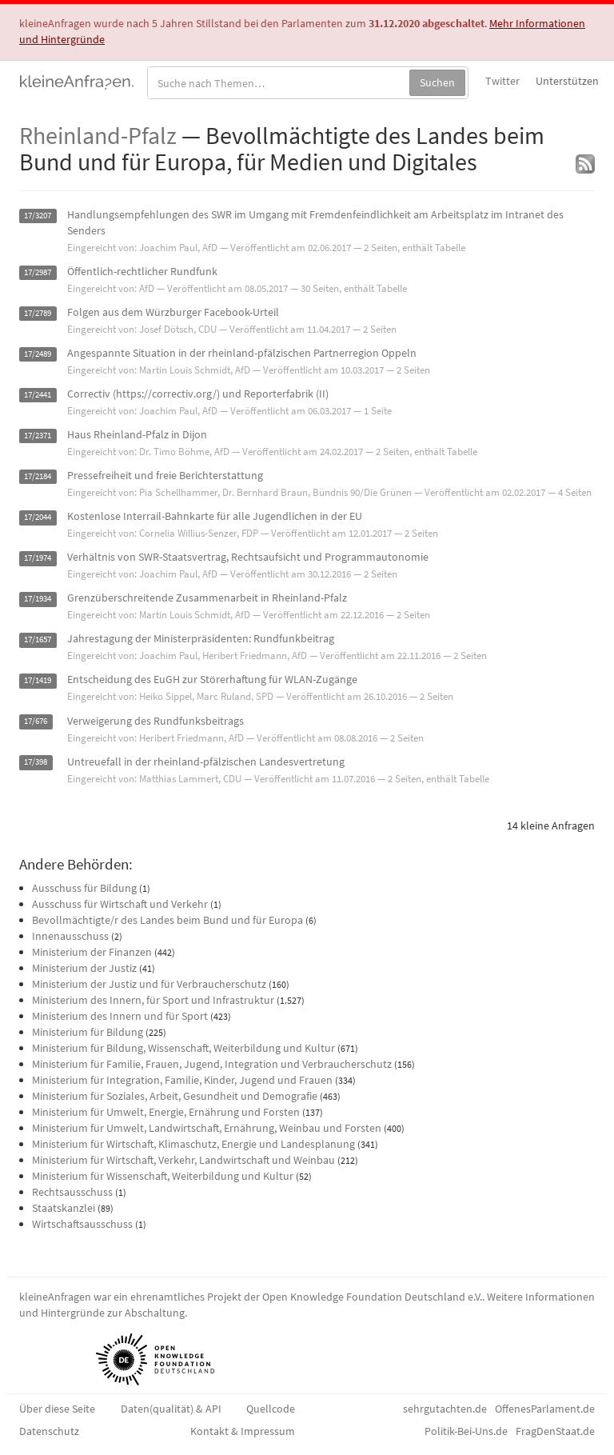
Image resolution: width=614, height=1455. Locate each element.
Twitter (502, 81)
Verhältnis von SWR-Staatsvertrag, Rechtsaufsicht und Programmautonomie (248, 557)
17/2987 (37, 272)
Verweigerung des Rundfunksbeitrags (155, 721)
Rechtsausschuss (72, 1192)
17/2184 (37, 476)
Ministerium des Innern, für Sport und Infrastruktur (153, 1000)
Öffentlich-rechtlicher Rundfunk (142, 271)
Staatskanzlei (63, 1208)
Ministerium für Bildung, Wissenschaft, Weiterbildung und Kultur (183, 1048)
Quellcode (270, 1408)
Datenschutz (49, 1431)
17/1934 (37, 599)
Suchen (437, 82)
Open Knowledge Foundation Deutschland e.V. (372, 1296)
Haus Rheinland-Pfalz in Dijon (137, 434)
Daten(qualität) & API (171, 1408)
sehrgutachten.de (445, 1408)
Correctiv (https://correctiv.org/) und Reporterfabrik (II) (198, 393)
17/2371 (37, 435)
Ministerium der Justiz (84, 968)
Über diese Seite (57, 1408)
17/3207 (37, 215)
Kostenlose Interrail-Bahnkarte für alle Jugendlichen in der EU (214, 516)
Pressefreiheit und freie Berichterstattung (165, 475)
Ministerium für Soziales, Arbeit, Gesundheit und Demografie (174, 1096)
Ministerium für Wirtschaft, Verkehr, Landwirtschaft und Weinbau (183, 1160)
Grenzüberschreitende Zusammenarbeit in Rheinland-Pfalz (207, 597)
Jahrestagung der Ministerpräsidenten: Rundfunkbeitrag (200, 638)
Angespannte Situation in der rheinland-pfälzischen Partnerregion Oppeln (242, 353)
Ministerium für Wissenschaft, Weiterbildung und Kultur (162, 1176)
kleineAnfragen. (77, 81)
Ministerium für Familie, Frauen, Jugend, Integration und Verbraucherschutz (212, 1064)
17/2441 (37, 395)
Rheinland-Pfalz (98, 135)
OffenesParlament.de (545, 1408)
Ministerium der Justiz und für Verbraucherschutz (149, 984)
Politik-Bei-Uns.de (466, 1431)
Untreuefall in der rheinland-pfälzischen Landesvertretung (206, 761)
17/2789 (37, 313)
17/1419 (37, 680)
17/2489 (37, 354)
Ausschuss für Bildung (84, 888)
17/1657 (37, 639)
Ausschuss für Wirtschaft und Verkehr (120, 904)
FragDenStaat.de (555, 1431)
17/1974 (37, 558)
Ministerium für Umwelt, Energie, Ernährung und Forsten (166, 1112)
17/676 (35, 722)
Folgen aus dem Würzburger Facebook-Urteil (173, 312)
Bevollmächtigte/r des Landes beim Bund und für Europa (167, 920)
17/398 (35, 762)
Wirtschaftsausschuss (82, 1224)
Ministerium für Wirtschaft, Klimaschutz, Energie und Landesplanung (193, 1144)
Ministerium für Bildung (87, 1032)
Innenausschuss (70, 936)
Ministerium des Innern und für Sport (120, 1016)
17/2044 (37, 517)
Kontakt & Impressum (242, 1431)
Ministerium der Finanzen (92, 952)
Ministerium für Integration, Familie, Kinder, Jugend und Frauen (182, 1080)
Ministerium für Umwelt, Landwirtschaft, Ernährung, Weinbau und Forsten (206, 1128)
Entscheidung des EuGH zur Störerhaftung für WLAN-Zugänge (212, 679)
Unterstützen (567, 81)
